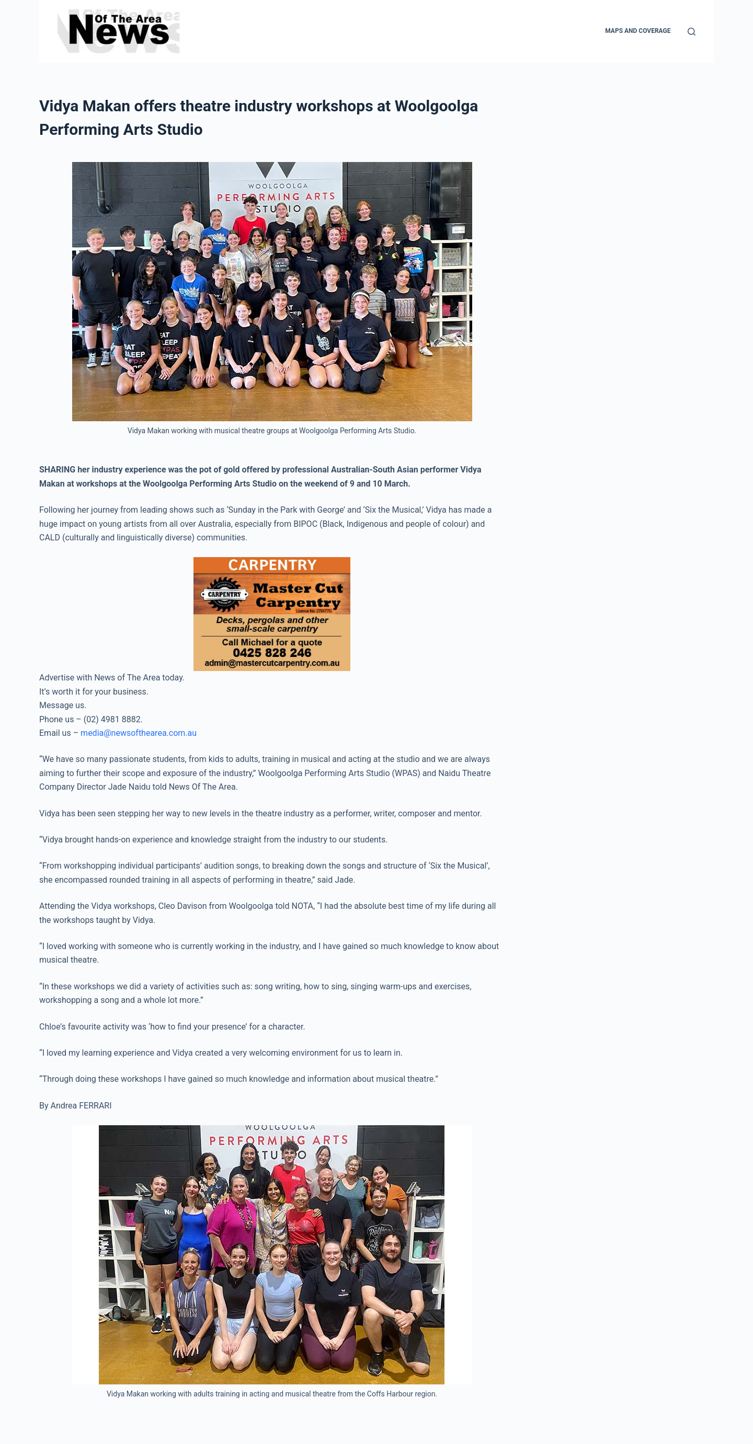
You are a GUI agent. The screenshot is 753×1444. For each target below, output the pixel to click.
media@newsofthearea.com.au (139, 733)
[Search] (691, 32)
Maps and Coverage (637, 30)
